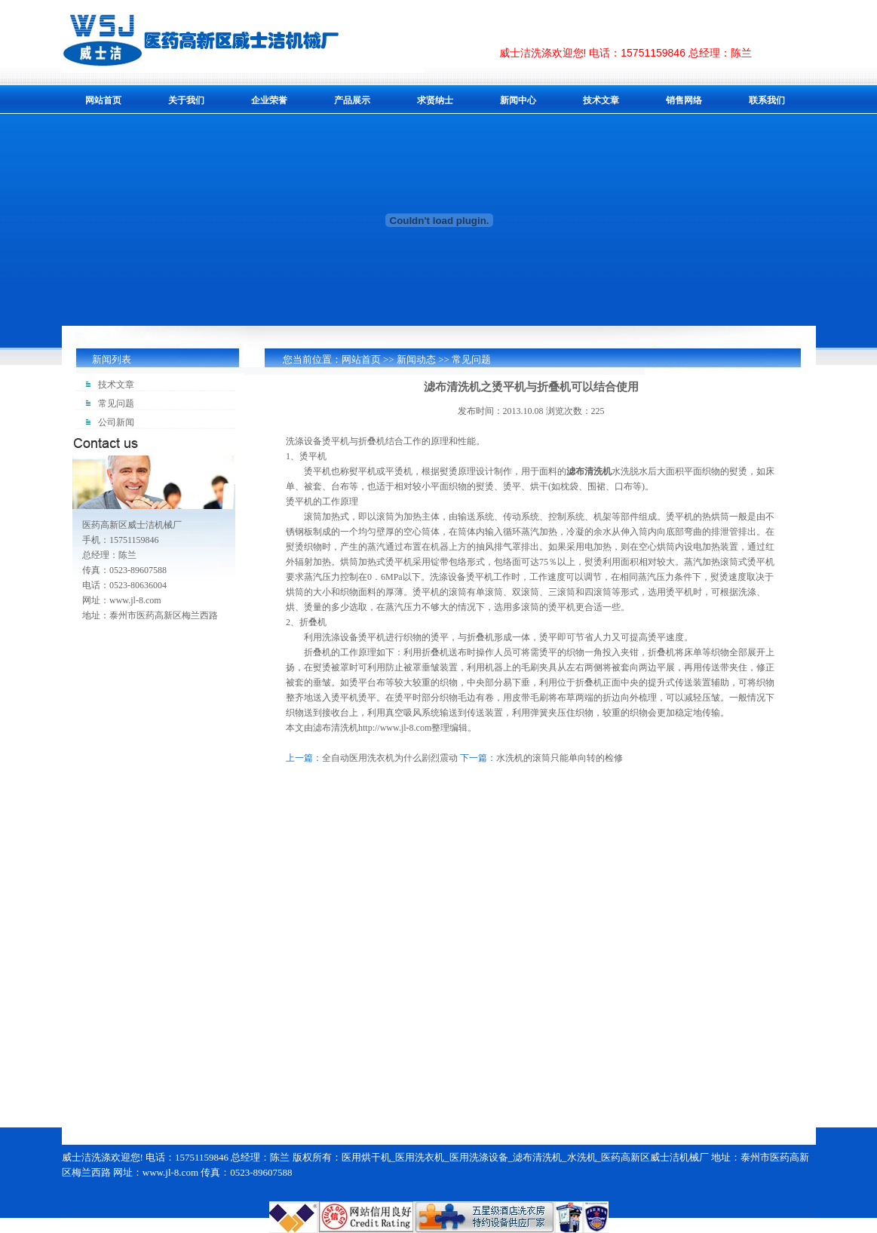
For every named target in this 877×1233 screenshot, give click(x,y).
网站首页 (103, 100)
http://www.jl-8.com (394, 727)
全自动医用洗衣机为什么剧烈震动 (390, 758)
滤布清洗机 (589, 471)
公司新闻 (116, 422)
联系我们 (767, 100)
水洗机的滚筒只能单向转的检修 (559, 758)
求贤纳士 (435, 100)
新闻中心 (518, 100)
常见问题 (471, 359)
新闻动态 (416, 359)
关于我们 (186, 100)
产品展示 (352, 100)
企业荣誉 (269, 100)
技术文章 (601, 100)
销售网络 (684, 100)
